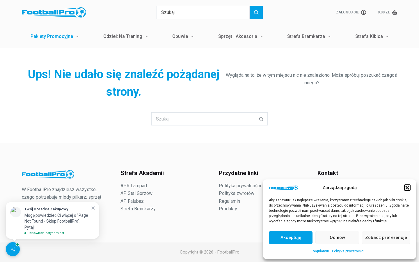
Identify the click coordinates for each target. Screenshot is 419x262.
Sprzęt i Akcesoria (241, 36)
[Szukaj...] (203, 12)
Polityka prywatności (348, 251)
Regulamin (320, 251)
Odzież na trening (126, 36)
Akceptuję (290, 237)
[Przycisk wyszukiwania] (256, 12)
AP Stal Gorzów (136, 193)
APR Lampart (133, 185)
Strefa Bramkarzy (138, 209)
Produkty (228, 209)
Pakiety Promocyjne (56, 36)
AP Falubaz (132, 201)
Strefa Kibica (373, 36)
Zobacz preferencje (386, 237)
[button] (407, 188)
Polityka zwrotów (236, 193)
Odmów (337, 237)
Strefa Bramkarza (310, 36)
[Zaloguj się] (351, 12)
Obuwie (184, 36)
